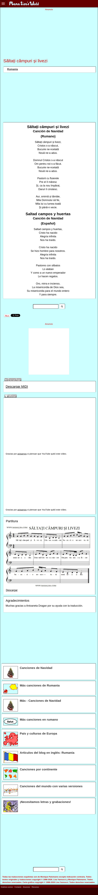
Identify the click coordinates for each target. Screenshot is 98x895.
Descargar (12, 590)
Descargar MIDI (17, 386)
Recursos (35, 887)
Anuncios (26, 887)
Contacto (18, 887)
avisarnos (22, 454)
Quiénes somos (7, 887)
